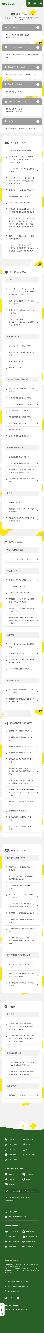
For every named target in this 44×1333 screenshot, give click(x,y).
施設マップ (27, 1139)
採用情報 (10, 1246)
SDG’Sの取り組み (12, 1241)
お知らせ (9, 1139)
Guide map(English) (31, 1191)
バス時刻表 (27, 1174)
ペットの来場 (11, 1159)
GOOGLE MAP (10, 1200)
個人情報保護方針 (29, 1236)
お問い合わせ (28, 1231)
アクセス (9, 1179)
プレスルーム (28, 1246)
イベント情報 (11, 1144)
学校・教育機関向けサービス (15, 1217)
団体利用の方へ (11, 1212)
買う (25, 1149)
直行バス (9, 1184)
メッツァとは (11, 1154)
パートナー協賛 (29, 1241)
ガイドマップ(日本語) (13, 1191)
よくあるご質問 (11, 1231)
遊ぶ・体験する (29, 1154)
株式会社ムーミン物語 (11, 1306)
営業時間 (9, 1174)
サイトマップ (11, 1236)
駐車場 (26, 1179)
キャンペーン (11, 1149)
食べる (26, 1144)
